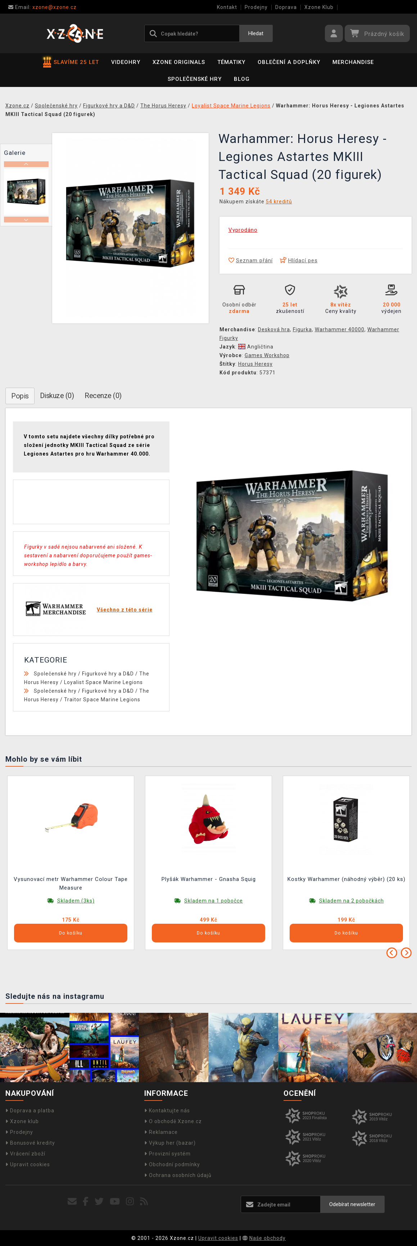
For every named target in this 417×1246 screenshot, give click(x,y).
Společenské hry (195, 79)
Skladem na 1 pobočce (213, 901)
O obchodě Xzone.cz (173, 1121)
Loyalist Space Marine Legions (103, 682)
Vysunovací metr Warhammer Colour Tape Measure (71, 883)
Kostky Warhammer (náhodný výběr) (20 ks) (346, 879)
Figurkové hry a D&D (108, 674)
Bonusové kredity (30, 1143)
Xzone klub (22, 1121)
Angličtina (255, 347)
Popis (20, 396)
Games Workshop (267, 355)
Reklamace (161, 1132)
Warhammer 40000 (339, 329)
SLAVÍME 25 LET (71, 62)
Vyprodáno (243, 230)
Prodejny (256, 7)
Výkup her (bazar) (170, 1143)
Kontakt (227, 7)
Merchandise (353, 62)
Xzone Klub (319, 7)
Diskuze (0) (57, 395)
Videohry (125, 62)
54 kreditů (279, 201)
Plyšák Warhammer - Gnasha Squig (209, 879)
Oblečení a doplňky (289, 62)
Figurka (302, 329)
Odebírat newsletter (352, 1204)
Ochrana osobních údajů (178, 1175)
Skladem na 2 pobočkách (351, 901)
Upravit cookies (27, 1164)
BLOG (242, 79)
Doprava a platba (29, 1110)
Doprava (286, 7)
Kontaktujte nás (167, 1110)
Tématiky (231, 62)
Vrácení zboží (25, 1154)
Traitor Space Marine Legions (102, 699)
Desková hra (274, 329)
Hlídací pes (299, 260)
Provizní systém (167, 1154)
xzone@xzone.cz (42, 7)
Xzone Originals (179, 62)
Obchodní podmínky (172, 1164)
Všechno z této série (125, 610)
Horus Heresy (255, 364)
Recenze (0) (103, 395)
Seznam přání (250, 260)
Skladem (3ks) (76, 901)
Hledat (255, 33)
